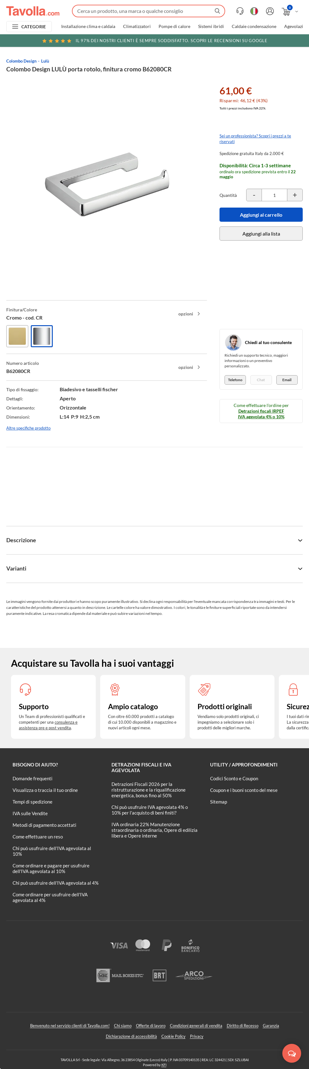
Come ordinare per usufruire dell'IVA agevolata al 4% (50, 897)
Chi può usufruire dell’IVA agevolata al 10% (52, 851)
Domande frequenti (32, 778)
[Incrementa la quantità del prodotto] (295, 195)
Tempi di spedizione (32, 802)
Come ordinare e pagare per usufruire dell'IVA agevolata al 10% (51, 868)
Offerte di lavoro (150, 1025)
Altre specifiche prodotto (28, 428)
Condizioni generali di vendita (196, 1025)
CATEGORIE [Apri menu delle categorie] (33, 26)
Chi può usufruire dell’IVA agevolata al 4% (56, 883)
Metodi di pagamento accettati (44, 825)
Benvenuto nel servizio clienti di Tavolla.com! (70, 1025)
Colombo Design (21, 61)
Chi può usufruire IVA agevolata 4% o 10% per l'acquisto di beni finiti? (149, 810)
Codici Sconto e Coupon (234, 778)
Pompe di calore (174, 26)
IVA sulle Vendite (30, 813)
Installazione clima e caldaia (88, 26)
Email (286, 379)
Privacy (196, 1036)
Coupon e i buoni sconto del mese (244, 790)
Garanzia (271, 1025)
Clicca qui (264, 41)
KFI (163, 1065)
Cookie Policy (173, 1036)
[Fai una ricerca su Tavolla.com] (148, 11)
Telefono (235, 379)
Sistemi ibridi (211, 26)
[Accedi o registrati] (269, 11)
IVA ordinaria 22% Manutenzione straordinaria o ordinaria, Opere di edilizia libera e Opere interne (154, 829)
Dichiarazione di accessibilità (131, 1036)
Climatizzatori (137, 26)
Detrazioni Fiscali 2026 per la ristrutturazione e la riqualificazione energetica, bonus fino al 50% (148, 789)
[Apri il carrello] (290, 12)
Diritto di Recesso (242, 1025)
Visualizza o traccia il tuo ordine (45, 790)
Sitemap (218, 802)
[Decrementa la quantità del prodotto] (254, 195)
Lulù (45, 61)
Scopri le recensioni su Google (154, 40)
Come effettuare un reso (38, 836)
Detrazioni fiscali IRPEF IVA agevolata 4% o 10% (261, 413)
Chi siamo (123, 1025)
